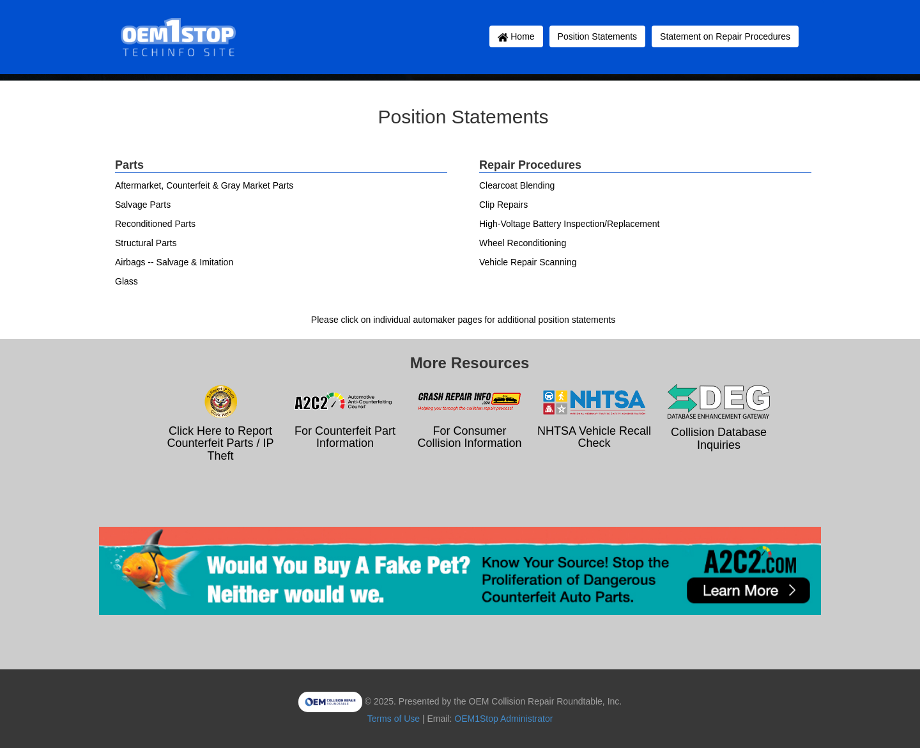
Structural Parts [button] (145, 243)
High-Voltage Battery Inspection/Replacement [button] (569, 224)
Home (516, 36)
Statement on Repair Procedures (725, 36)
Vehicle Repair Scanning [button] (528, 262)
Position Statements (598, 36)
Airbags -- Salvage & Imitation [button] (174, 262)
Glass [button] (126, 281)
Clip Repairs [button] (503, 204)
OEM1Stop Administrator (503, 718)
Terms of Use (393, 718)
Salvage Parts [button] (143, 204)
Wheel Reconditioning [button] (522, 243)
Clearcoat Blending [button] (517, 185)
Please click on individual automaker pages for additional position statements (463, 320)
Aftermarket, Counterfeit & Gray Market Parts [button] (204, 185)
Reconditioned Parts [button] (155, 224)
